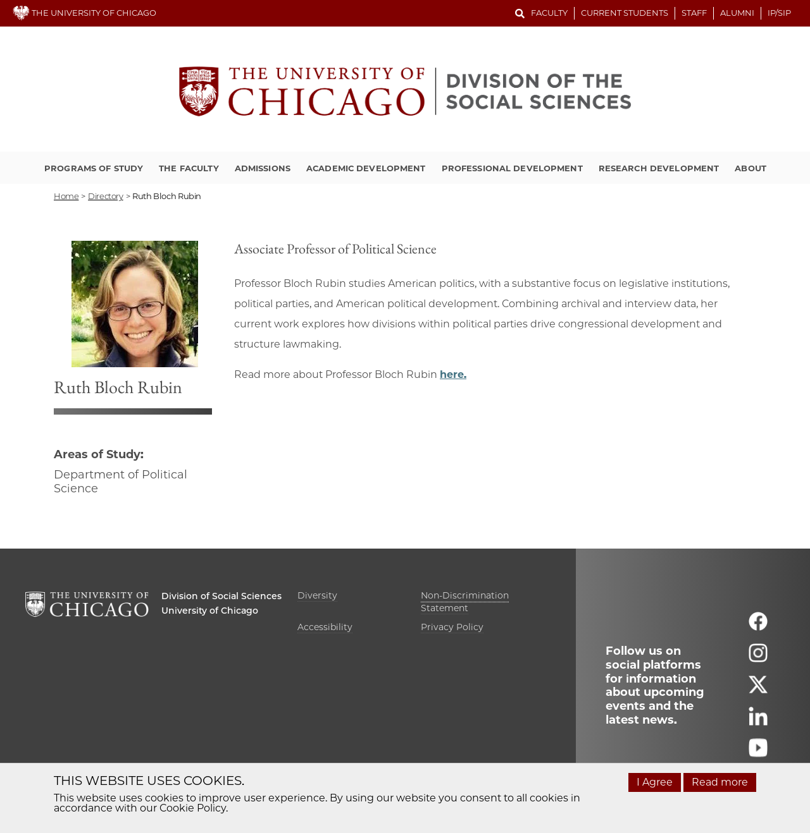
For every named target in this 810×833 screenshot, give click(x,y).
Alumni (737, 13)
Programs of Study (93, 168)
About (750, 168)
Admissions (262, 168)
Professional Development (512, 168)
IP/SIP (779, 13)
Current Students (624, 13)
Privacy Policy (452, 627)
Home (66, 196)
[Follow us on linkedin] (758, 722)
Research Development (659, 168)
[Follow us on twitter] (758, 690)
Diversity (317, 595)
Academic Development (366, 168)
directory (105, 196)
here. (453, 374)
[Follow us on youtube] (758, 754)
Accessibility (324, 627)
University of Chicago (209, 610)
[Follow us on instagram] (758, 659)
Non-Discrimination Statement (465, 602)
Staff (694, 13)
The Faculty (188, 168)
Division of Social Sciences (221, 596)
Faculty (549, 13)
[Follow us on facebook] (758, 627)
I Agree (655, 782)
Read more (720, 782)
